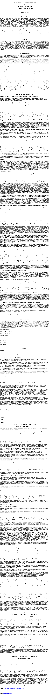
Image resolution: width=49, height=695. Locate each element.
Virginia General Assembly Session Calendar (12, 688)
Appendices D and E (6, 693)
